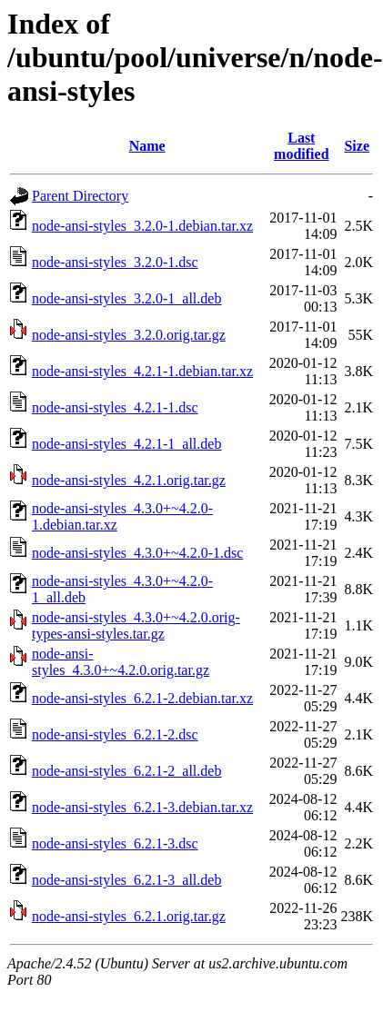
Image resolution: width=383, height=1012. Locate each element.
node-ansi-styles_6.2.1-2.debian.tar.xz (142, 698)
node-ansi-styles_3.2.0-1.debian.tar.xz (142, 225)
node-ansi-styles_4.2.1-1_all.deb (126, 443)
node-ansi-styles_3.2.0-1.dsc (115, 262)
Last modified (301, 146)
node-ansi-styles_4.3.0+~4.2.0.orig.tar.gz (120, 662)
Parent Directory (80, 195)
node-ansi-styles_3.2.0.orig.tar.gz (129, 334)
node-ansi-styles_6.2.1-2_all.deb (126, 771)
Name (147, 146)
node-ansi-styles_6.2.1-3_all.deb (126, 880)
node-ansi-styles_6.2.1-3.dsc (115, 843)
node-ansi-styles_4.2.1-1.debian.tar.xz (142, 371)
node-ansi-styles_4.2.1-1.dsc (115, 407)
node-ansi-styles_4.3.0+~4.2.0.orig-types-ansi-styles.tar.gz (136, 625)
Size (356, 146)
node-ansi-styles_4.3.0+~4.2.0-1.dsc (137, 553)
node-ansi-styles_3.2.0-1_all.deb (126, 298)
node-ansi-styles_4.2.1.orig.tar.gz (129, 480)
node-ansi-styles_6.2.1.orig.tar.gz (129, 916)
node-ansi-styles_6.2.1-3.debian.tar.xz (142, 807)
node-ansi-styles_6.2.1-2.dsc (115, 734)
